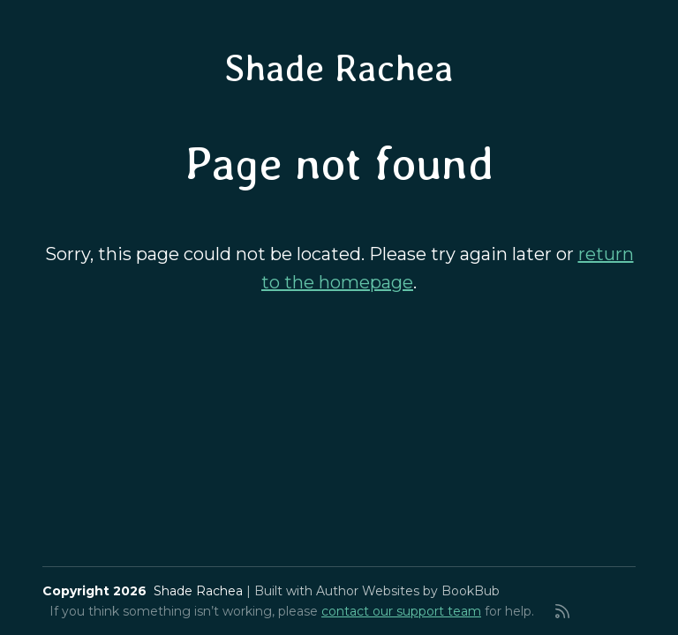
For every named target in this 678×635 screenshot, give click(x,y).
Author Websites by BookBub (408, 591)
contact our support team (401, 611)
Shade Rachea (339, 68)
